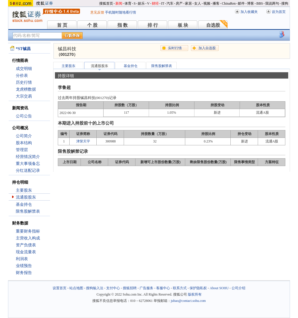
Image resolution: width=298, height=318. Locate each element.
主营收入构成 (28, 238)
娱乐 (141, 3)
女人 (197, 3)
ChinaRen (229, 3)
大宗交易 (24, 96)
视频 (206, 3)
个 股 (92, 25)
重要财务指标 (28, 231)
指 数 (122, 25)
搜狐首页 (106, 3)
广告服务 (146, 288)
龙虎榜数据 (26, 89)
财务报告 (24, 273)
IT (162, 3)
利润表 (22, 259)
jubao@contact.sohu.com (188, 301)
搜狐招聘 (130, 288)
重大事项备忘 (28, 163)
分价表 (22, 75)
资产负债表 (26, 245)
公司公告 (24, 116)
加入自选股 (207, 48)
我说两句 (272, 3)
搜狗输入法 (94, 288)
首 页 (62, 25)
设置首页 (59, 288)
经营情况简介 (28, 157)
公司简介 (24, 136)
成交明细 (24, 68)
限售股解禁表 (28, 211)
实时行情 (175, 48)
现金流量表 (26, 252)
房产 (179, 3)
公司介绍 (238, 288)
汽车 (170, 3)
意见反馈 (97, 12)
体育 (128, 3)
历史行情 (24, 82)
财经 (155, 3)
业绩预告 (24, 266)
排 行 (153, 25)
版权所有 (195, 294)
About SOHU (219, 288)
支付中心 (113, 288)
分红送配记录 (28, 170)
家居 (188, 3)
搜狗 (284, 3)
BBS (259, 3)
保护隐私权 (198, 288)
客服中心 (163, 288)
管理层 (22, 150)
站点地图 (76, 288)
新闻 (118, 3)
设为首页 (279, 12)
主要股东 (24, 190)
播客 (216, 3)
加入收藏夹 (249, 12)
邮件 (241, 3)
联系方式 (180, 288)
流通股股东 (26, 197)
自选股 (213, 25)
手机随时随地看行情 (120, 12)
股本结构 (24, 143)
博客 (250, 3)
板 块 (183, 25)
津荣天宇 (83, 141)
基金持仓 (24, 204)
